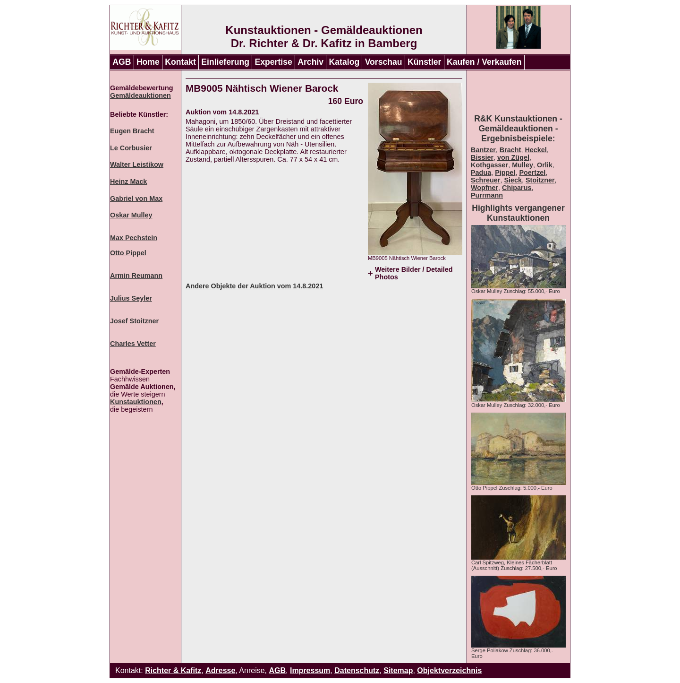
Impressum (310, 670)
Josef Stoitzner (134, 321)
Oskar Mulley (131, 215)
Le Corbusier (131, 148)
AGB (121, 62)
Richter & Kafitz (173, 670)
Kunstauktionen (136, 402)
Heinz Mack (128, 181)
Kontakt (180, 62)
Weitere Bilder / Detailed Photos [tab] (413, 273)
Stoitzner (540, 180)
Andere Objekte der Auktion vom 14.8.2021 (254, 286)
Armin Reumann (136, 275)
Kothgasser (489, 165)
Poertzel (532, 172)
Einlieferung (225, 62)
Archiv (310, 62)
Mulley (522, 165)
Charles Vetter (133, 343)
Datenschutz (356, 670)
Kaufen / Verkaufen (484, 62)
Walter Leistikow (136, 164)
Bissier (482, 157)
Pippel (505, 172)
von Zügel (513, 157)
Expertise (273, 62)
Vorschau (383, 62)
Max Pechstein (133, 238)
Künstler (424, 62)
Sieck (513, 180)
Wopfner (484, 187)
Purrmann (487, 195)
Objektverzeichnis (449, 670)
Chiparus (516, 187)
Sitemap (398, 670)
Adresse (220, 670)
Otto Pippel (128, 253)
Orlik (544, 165)
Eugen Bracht (132, 131)
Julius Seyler (131, 298)
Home (148, 62)
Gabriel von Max (136, 198)
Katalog (344, 62)
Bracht (510, 150)
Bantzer (483, 150)
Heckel (535, 150)
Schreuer (485, 180)
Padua (481, 172)
